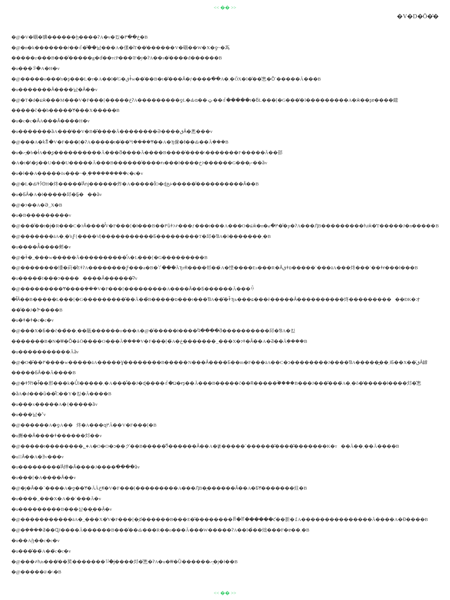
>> (233, 7)
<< (216, 7)
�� (225, 7)
